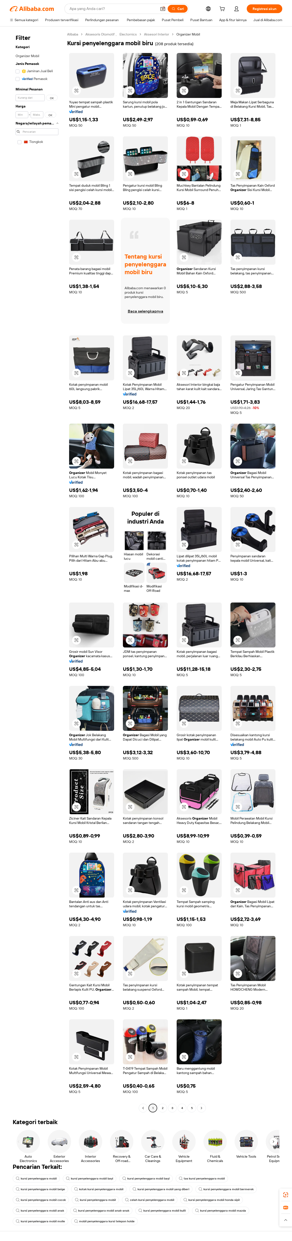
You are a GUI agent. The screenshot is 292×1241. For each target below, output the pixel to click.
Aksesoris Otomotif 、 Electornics (111, 34)
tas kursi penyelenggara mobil (202, 1178)
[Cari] (178, 9)
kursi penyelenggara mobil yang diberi (161, 1189)
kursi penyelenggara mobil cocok (41, 1200)
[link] (285, 1195)
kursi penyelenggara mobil (36, 1178)
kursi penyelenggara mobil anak (40, 1211)
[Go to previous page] (143, 1108)
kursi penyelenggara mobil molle (40, 1221)
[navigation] (37, 571)
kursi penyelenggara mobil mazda (220, 1211)
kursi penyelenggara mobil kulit (162, 1211)
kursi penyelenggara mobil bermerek (226, 1189)
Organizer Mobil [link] (188, 34)
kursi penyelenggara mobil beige (40, 1189)
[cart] (223, 9)
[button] (163, 9)
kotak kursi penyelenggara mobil (98, 1189)
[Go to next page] (201, 1108)
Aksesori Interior (156, 34)
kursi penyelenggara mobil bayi (89, 1178)
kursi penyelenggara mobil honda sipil (211, 1200)
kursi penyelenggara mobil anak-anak (101, 1211)
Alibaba (72, 34)
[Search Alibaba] (113, 8)
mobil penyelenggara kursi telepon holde (104, 1221)
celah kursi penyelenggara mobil (149, 1200)
